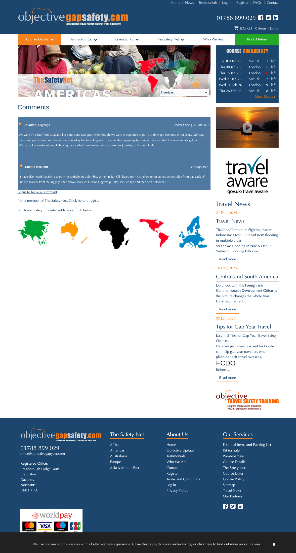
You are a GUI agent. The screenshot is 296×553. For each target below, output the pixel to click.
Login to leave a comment (37, 192)
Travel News (233, 204)
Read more (227, 259)
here (209, 544)
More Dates (265, 97)
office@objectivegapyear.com (42, 454)
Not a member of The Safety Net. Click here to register (59, 201)
